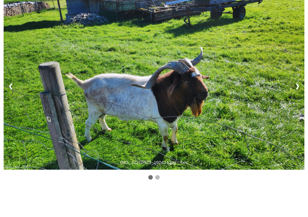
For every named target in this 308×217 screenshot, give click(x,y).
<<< (184, 162)
